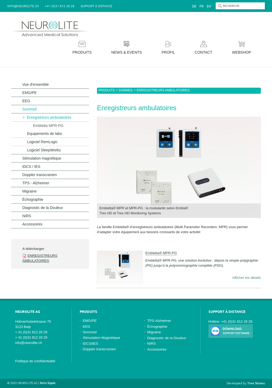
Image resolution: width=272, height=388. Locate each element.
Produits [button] (82, 47)
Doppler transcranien (39, 175)
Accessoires (32, 224)
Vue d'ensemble (35, 84)
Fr (201, 6)
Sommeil (125, 90)
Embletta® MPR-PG (161, 253)
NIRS (26, 216)
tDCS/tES (90, 343)
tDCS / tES (31, 166)
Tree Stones (256, 383)
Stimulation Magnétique (101, 337)
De (194, 6)
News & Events (126, 47)
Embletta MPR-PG (48, 125)
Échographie (32, 199)
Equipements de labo (44, 133)
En (209, 6)
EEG (26, 101)
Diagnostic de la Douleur (42, 208)
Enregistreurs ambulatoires (49, 117)
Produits (106, 90)
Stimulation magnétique (41, 158)
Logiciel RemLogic (42, 142)
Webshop (241, 47)
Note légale (48, 383)
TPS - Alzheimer (35, 183)
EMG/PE (29, 93)
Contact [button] (203, 47)
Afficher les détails (246, 278)
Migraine (29, 191)
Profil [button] (168, 47)
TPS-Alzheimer (159, 320)
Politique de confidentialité (35, 361)
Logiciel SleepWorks (44, 150)
